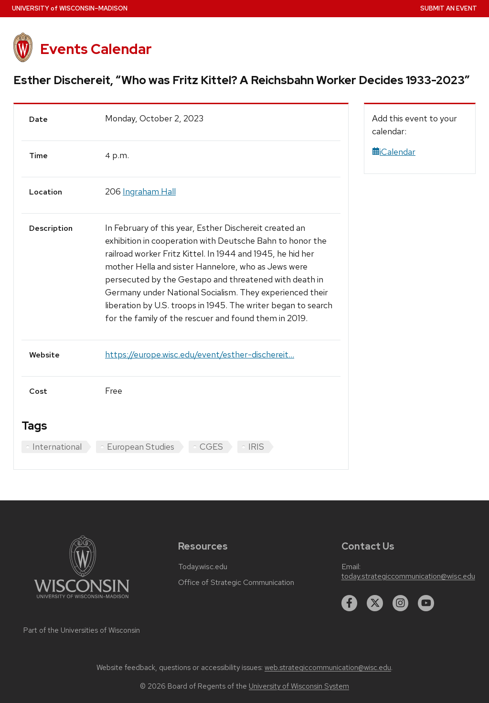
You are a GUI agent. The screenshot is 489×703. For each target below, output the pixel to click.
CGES (211, 446)
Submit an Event (448, 8)
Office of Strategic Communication (236, 582)
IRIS (256, 446)
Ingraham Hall (149, 191)
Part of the (81, 630)
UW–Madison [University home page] (70, 8)
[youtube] (426, 603)
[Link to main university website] (81, 600)
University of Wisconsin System (299, 686)
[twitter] (375, 603)
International (57, 446)
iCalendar (393, 151)
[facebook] (349, 603)
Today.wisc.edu (202, 567)
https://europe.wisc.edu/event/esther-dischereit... (199, 354)
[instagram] (401, 603)
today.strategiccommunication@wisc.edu (408, 576)
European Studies (140, 446)
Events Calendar (96, 49)
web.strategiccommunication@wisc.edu (328, 667)
